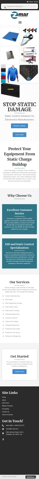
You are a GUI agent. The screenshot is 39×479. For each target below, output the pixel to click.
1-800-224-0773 (19, 425)
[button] (3, 439)
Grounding (5, 409)
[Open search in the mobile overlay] (19, 6)
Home (4, 397)
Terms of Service (7, 414)
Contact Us (5, 412)
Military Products (7, 406)
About (4, 400)
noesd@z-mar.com (12, 429)
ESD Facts (5, 403)
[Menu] (20, 22)
